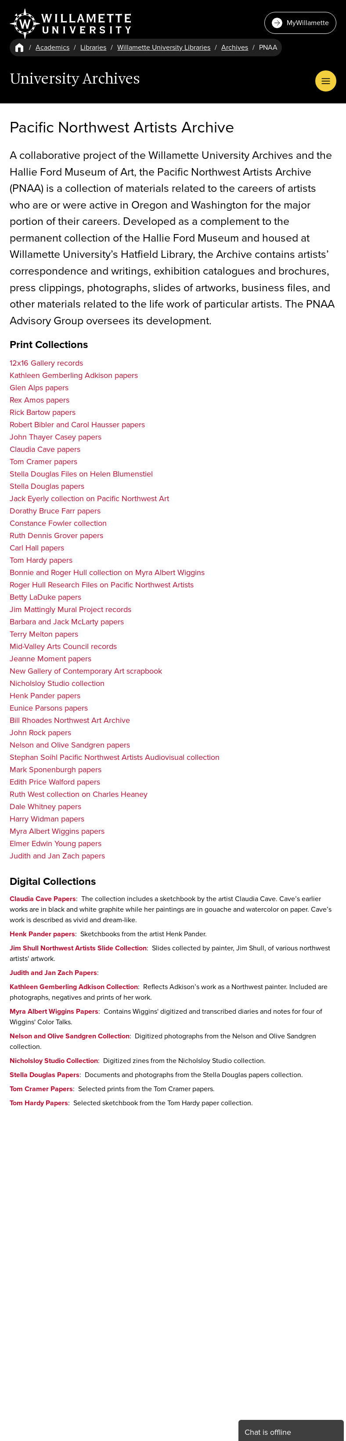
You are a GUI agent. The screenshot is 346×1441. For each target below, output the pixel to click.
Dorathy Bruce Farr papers (55, 511)
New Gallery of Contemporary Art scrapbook (86, 671)
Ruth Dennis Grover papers (56, 535)
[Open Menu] (325, 81)
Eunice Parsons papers (49, 708)
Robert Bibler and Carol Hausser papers (77, 424)
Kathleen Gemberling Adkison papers (74, 375)
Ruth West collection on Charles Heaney (79, 794)
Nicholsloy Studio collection (57, 683)
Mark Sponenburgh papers (55, 769)
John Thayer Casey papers (55, 437)
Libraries (93, 47)
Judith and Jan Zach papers (57, 856)
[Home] (19, 47)
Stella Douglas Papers (44, 1075)
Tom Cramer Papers (41, 1089)
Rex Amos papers (39, 400)
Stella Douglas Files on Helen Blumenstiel (81, 474)
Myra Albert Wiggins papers (57, 831)
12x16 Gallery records (46, 363)
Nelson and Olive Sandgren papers (70, 745)
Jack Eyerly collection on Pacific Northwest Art (89, 498)
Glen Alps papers (39, 387)
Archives (234, 47)
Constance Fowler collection (58, 523)
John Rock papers (40, 732)
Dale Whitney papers (45, 806)
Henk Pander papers (45, 695)
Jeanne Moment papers (50, 658)
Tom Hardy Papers (39, 1103)
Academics (52, 47)
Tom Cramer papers (43, 461)
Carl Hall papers (37, 548)
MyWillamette (300, 23)
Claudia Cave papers (45, 449)
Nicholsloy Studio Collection (54, 1061)
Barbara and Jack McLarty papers (67, 621)
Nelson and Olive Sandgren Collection (70, 1036)
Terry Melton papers (44, 634)
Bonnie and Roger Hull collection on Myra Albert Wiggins (107, 572)
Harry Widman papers (47, 819)
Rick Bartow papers (43, 412)
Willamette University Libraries (163, 47)
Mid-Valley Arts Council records (63, 646)
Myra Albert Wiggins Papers (54, 1011)
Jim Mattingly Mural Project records (70, 609)
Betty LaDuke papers (45, 597)
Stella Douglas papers (47, 486)
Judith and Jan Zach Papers (53, 973)
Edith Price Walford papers (55, 782)
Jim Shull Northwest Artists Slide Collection (78, 948)
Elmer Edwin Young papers (55, 843)
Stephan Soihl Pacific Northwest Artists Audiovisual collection (115, 757)
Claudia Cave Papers (43, 899)
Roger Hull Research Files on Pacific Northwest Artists (102, 584)
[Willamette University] (71, 23)
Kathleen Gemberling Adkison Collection (74, 987)
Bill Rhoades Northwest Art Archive (70, 720)
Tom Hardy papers (41, 560)
